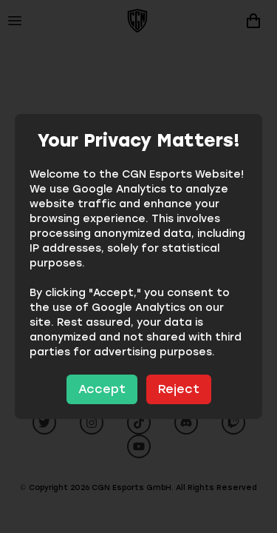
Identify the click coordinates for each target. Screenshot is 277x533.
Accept (102, 389)
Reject (178, 389)
